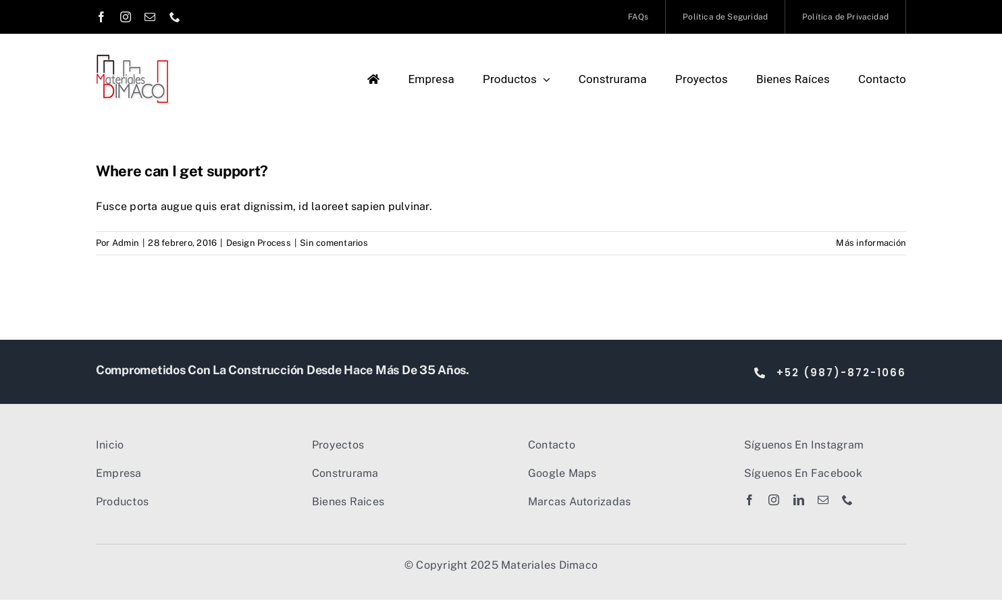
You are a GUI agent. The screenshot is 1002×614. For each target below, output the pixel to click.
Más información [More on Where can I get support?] (871, 243)
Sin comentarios (334, 243)
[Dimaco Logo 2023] (132, 59)
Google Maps (562, 473)
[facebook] (101, 16)
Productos (122, 501)
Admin (125, 243)
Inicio (110, 444)
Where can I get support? (182, 171)
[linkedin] (798, 499)
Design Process (258, 243)
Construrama (345, 473)
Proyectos (338, 444)
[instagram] (125, 16)
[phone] (174, 16)
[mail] (149, 16)
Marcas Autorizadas (579, 501)
